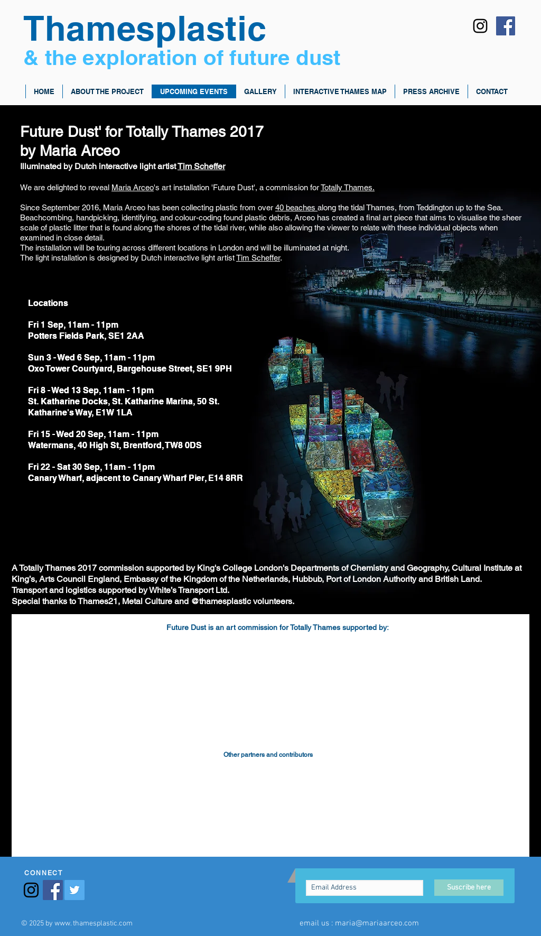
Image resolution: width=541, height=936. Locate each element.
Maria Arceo (132, 187)
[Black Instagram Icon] (480, 25)
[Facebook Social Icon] (505, 25)
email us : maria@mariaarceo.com (359, 923)
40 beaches (296, 207)
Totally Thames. (348, 187)
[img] (76, 660)
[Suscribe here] (468, 887)
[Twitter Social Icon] (74, 890)
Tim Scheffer (201, 166)
